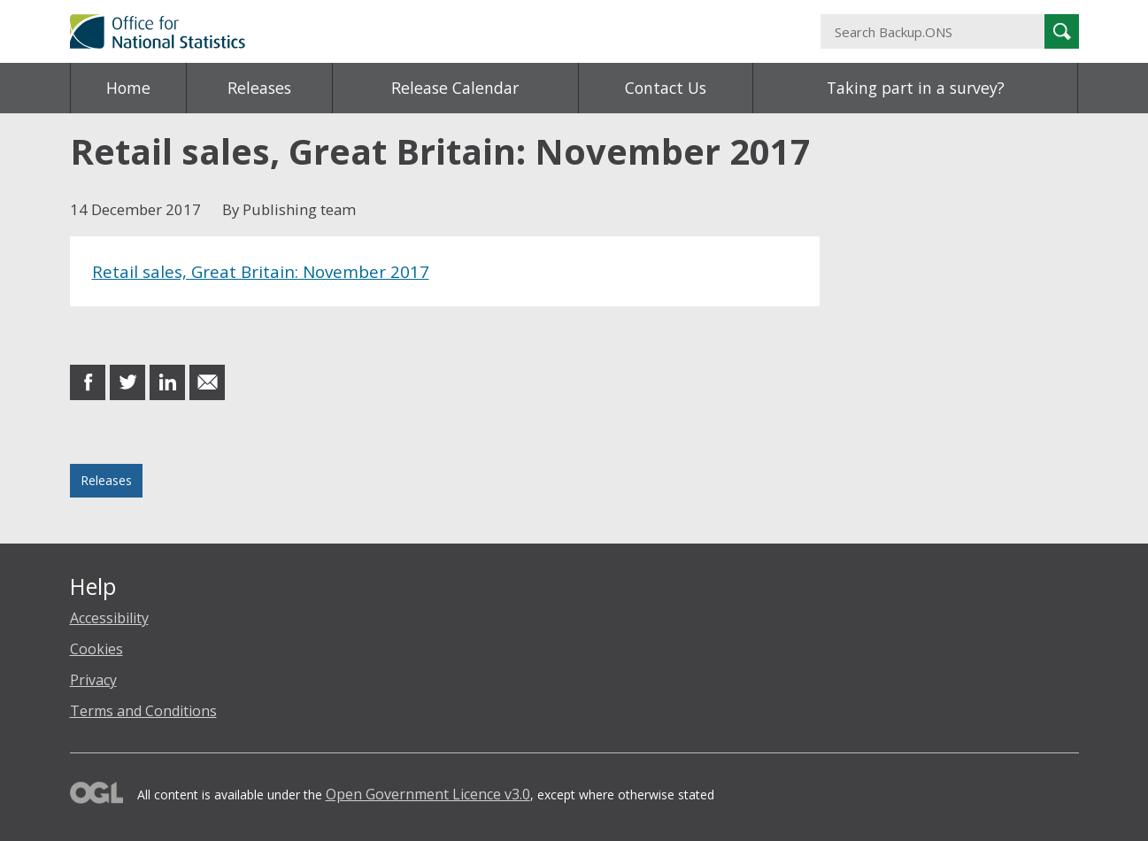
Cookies (96, 649)
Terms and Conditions (143, 711)
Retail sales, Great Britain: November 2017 (260, 271)
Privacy (93, 680)
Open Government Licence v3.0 (428, 794)
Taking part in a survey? (916, 87)
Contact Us (665, 87)
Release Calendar (455, 87)
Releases (259, 87)
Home (128, 87)
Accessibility (109, 618)
